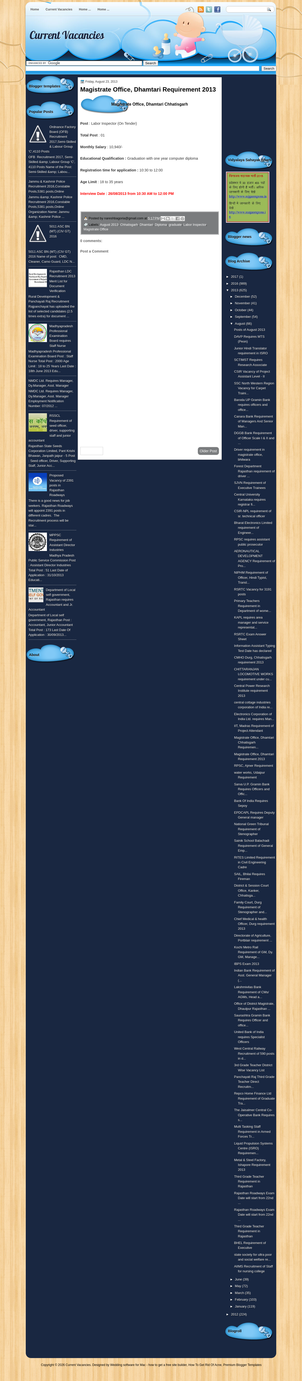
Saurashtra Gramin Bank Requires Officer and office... (252, 1020)
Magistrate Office (96, 229)
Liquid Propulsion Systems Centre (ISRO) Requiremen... (253, 1148)
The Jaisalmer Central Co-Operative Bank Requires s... (254, 1115)
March (240, 1293)
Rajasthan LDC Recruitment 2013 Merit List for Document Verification (62, 281)
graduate (175, 225)
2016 (235, 283)
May (238, 1286)
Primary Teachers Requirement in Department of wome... (252, 606)
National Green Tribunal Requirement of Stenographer (251, 829)
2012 (235, 1314)
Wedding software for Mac (128, 1365)
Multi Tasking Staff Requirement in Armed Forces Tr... (252, 1131)
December (243, 296)
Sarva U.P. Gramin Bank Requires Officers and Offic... (252, 789)
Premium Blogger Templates (242, 1365)
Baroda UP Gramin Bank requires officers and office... (252, 405)
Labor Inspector (194, 225)
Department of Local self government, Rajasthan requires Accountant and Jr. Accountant (52, 599)
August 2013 (109, 225)
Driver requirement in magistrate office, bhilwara (249, 454)
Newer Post (91, 451)
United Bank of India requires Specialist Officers (249, 1037)
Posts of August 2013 (249, 330)
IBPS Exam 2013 (246, 964)
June (239, 1279)
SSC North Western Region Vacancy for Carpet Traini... (254, 388)
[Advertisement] (149, 402)
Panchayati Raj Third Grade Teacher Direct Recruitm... (254, 1082)
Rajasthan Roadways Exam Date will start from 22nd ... (254, 1198)
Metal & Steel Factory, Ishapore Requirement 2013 (252, 1165)
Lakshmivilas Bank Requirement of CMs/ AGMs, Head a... (251, 992)
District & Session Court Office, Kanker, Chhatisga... (251, 890)
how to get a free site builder (167, 1365)
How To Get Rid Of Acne (205, 1365)
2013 (235, 290)
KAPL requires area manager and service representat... (251, 622)
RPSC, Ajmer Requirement (253, 766)
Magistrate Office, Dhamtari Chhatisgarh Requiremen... (254, 742)
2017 (235, 277)
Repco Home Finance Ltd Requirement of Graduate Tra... (254, 1098)
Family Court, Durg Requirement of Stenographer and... (250, 907)
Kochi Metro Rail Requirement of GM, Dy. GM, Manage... (253, 952)
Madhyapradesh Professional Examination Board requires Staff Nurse (61, 336)
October (241, 310)
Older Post (208, 451)
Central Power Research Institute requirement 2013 (252, 691)
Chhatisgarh (129, 225)
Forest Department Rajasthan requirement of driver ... (254, 471)
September (243, 317)
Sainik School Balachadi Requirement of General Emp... (253, 845)
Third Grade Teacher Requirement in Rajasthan (249, 1181)
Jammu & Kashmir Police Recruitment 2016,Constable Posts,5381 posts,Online (49, 186)
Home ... (85, 9)
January (241, 1306)
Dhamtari (146, 225)
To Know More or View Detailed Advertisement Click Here (142, 205)
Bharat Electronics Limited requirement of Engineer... (253, 528)
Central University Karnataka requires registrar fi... (250, 499)
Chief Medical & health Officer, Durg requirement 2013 (254, 924)
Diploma (161, 225)
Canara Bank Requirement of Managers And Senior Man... (253, 421)
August (240, 323)
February (242, 1299)
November (243, 303)
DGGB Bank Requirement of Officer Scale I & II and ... (254, 438)
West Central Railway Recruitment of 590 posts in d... (254, 1053)
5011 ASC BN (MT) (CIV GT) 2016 (59, 231)
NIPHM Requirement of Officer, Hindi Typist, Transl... (251, 577)
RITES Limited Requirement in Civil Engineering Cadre (254, 862)
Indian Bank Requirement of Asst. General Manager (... (254, 975)
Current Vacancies (59, 9)
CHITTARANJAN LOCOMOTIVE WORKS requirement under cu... (253, 674)
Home (35, 9)
